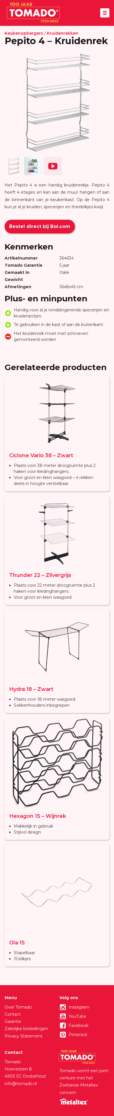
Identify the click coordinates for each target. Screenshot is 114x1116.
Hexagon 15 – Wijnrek (37, 816)
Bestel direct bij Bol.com (39, 226)
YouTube (77, 1016)
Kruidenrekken (62, 33)
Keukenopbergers (24, 33)
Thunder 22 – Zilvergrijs (40, 575)
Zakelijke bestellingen (26, 1028)
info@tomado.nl (21, 1083)
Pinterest (78, 1034)
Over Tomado (18, 1007)
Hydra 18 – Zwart (31, 689)
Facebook (78, 1025)
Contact (13, 1014)
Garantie (13, 1021)
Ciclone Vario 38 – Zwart (41, 455)
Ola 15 (17, 943)
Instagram (79, 1007)
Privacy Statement (23, 1036)
